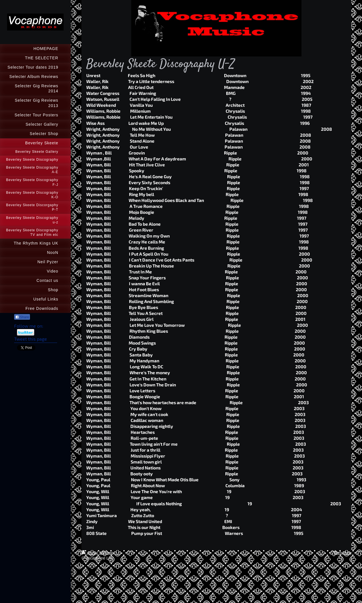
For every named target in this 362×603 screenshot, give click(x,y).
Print (89, 552)
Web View (342, 552)
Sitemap (106, 552)
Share (22, 317)
